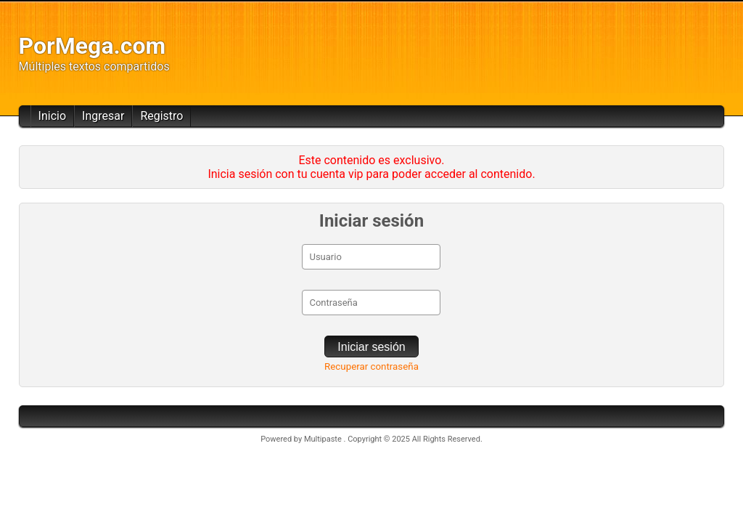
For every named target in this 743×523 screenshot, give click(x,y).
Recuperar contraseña (371, 366)
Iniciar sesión (371, 347)
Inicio (52, 116)
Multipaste (324, 439)
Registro (161, 116)
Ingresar (103, 116)
